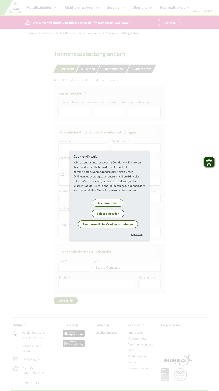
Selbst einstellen (108, 213)
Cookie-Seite (91, 185)
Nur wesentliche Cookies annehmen (108, 224)
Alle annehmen (108, 203)
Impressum (136, 234)
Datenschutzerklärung (115, 181)
